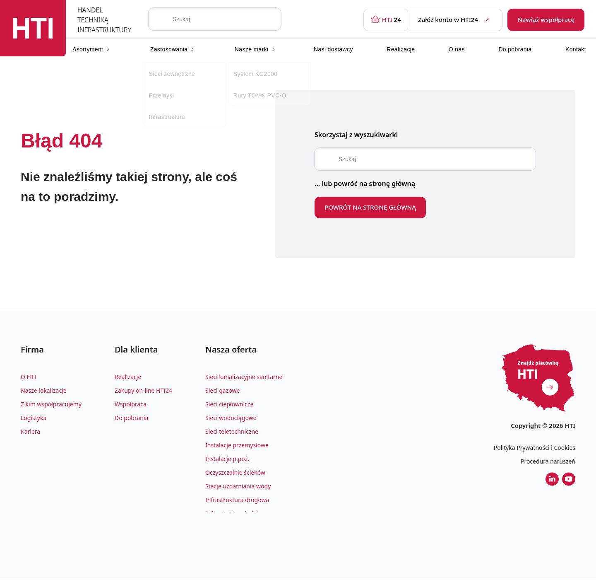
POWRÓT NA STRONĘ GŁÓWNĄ (370, 207)
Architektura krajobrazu (237, 544)
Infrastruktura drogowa (237, 503)
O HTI (28, 380)
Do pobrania (514, 49)
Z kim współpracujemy (51, 407)
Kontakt (575, 49)
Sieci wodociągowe (231, 421)
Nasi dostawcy (333, 49)
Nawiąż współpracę (545, 19)
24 (385, 19)
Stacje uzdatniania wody (238, 489)
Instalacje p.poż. (227, 462)
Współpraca (131, 407)
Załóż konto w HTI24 (455, 19)
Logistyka (33, 421)
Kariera (30, 435)
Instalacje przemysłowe (237, 448)
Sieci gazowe (222, 394)
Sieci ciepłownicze (229, 407)
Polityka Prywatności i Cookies (534, 448)
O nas (457, 49)
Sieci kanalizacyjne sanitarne (243, 380)
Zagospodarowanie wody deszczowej (255, 530)
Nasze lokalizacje (44, 394)
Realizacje (401, 49)
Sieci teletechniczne (231, 435)
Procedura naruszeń (548, 461)
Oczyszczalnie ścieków (235, 476)
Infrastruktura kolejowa (237, 517)
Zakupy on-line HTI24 (143, 394)
